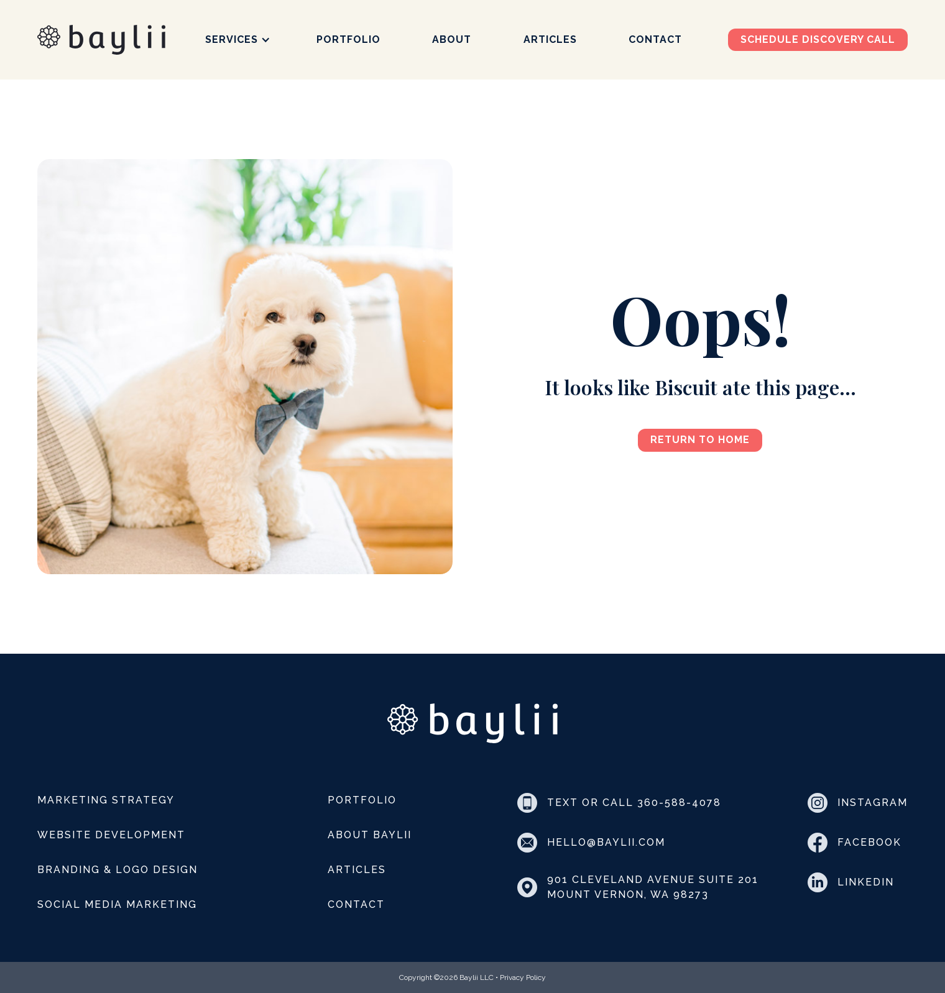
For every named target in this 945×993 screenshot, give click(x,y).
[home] (101, 40)
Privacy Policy (523, 977)
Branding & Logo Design (117, 870)
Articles (550, 39)
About (451, 39)
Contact (655, 39)
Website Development (111, 835)
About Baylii (370, 835)
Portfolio (348, 39)
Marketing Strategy (106, 800)
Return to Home (700, 440)
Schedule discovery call (817, 39)
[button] (237, 39)
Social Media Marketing (117, 904)
